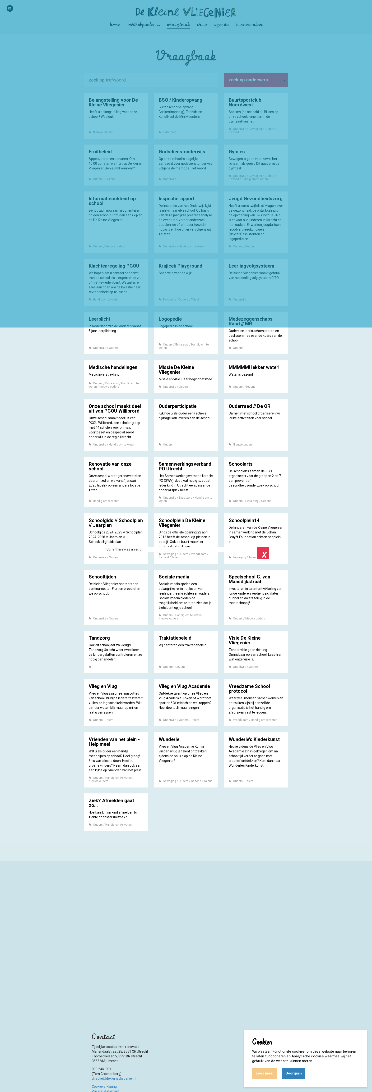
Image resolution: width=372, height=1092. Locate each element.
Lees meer (265, 1073)
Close (263, 553)
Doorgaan (294, 1073)
